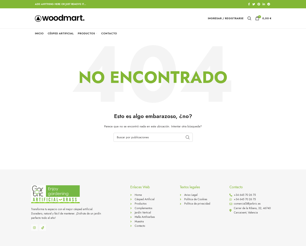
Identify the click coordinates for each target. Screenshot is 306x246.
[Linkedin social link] (263, 4)
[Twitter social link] (253, 4)
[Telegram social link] (268, 4)
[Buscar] (153, 138)
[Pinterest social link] (258, 4)
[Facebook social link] (249, 4)
